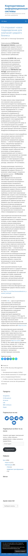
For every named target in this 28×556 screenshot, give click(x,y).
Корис (5, 407)
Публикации (8, 465)
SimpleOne (6, 396)
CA (8, 301)
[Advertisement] (14, 525)
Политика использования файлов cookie (11, 548)
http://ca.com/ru (16, 340)
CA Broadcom (7, 398)
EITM (6, 368)
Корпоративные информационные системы (16, 8)
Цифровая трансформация (15, 469)
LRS (4, 402)
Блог (4, 460)
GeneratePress (22, 553)
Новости (5, 365)
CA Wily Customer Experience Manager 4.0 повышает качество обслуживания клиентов (13, 381)
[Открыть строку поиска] (26, 21)
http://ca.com (22, 325)
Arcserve (5, 400)
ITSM (8, 467)
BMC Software (7, 405)
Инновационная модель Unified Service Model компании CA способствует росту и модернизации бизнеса (13, 374)
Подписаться (9, 450)
